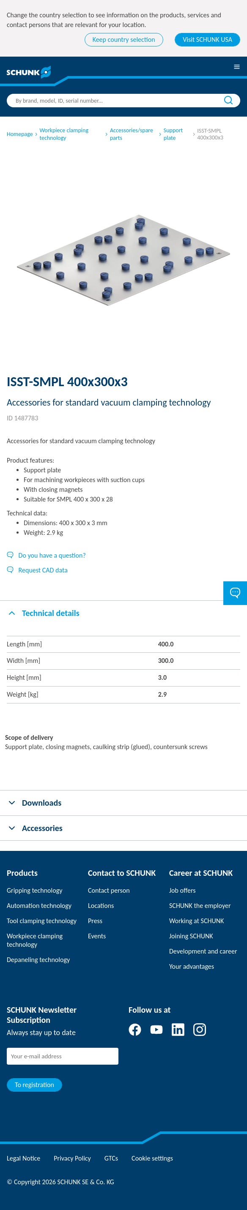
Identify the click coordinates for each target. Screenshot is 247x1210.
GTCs (111, 1158)
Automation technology (39, 906)
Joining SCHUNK (191, 936)
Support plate (170, 134)
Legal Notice (23, 1158)
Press (95, 921)
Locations (101, 906)
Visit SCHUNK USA (207, 39)
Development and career (203, 951)
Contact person (109, 890)
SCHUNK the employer (200, 906)
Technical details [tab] (43, 613)
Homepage (20, 134)
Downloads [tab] (34, 803)
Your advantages (191, 966)
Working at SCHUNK (196, 921)
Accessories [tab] (35, 828)
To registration (34, 1085)
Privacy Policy (72, 1158)
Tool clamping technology (42, 921)
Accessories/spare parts (128, 134)
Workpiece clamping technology (61, 134)
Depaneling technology (38, 960)
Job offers (182, 890)
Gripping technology (34, 890)
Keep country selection (124, 39)
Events (97, 936)
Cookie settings (152, 1158)
